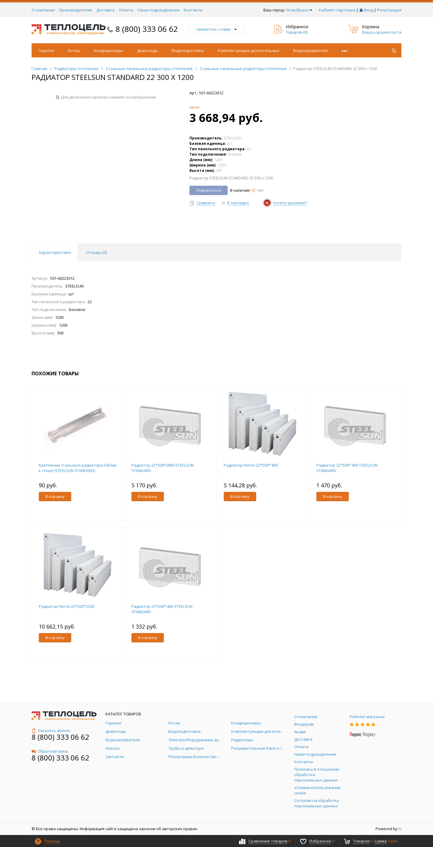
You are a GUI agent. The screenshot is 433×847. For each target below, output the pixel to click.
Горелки (46, 50)
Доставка (105, 10)
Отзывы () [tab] (96, 252)
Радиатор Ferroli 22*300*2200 (66, 606)
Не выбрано (298, 10)
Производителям (75, 10)
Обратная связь (50, 751)
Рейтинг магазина (367, 716)
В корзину (55, 496)
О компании (43, 10)
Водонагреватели (310, 50)
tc (399, 828)
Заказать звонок (51, 730)
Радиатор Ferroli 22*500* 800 (251, 465)
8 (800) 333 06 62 (146, 28)
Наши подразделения (158, 10)
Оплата (126, 10)
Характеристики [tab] (55, 252)
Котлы (74, 50)
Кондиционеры (108, 50)
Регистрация (389, 10)
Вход (368, 10)
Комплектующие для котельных (248, 50)
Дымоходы (147, 50)
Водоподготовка (188, 50)
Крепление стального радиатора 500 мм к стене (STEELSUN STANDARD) (77, 467)
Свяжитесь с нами (216, 29)
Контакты (193, 10)
